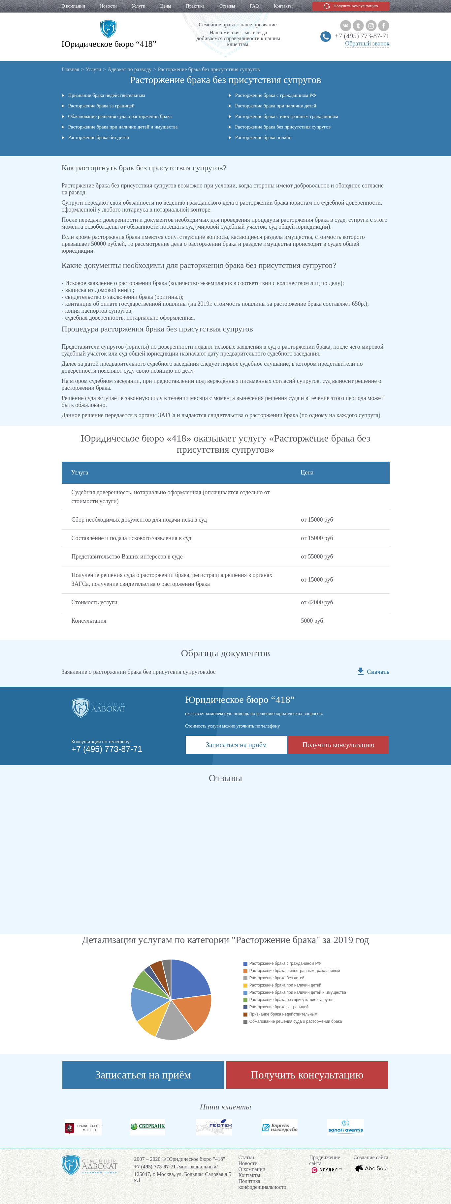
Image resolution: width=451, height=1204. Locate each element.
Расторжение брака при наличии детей (275, 105)
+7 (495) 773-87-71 (362, 36)
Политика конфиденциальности (263, 1184)
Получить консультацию (356, 5)
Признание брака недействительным (106, 95)
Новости (108, 6)
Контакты (283, 6)
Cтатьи (246, 1157)
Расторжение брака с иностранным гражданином (286, 116)
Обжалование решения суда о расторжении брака (120, 116)
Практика (195, 6)
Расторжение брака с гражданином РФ (275, 95)
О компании (73, 6)
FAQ (254, 6)
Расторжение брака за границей (101, 105)
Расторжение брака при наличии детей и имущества (123, 126)
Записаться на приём (236, 745)
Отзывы (227, 6)
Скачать (378, 672)
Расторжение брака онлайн (263, 137)
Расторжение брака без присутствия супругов (283, 126)
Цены (165, 6)
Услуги (138, 6)
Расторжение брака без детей (98, 137)
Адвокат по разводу (129, 69)
